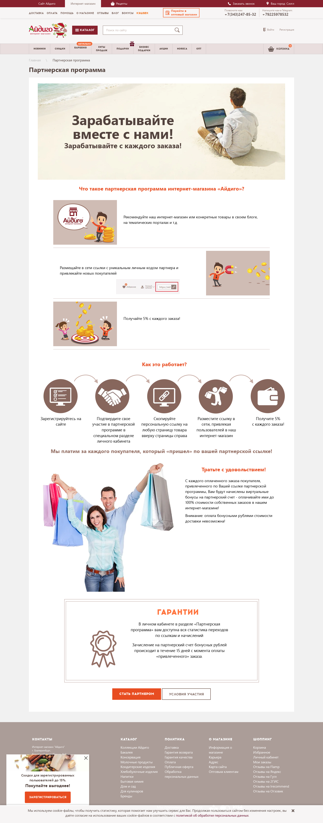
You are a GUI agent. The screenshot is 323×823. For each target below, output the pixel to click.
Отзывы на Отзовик (268, 791)
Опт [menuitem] (198, 49)
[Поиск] (178, 30)
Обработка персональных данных (181, 774)
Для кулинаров (132, 791)
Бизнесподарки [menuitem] (144, 48)
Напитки (127, 776)
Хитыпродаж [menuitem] (101, 48)
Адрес (213, 762)
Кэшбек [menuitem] (142, 13)
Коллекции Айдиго (135, 747)
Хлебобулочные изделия (139, 771)
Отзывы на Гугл (265, 776)
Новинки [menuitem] (40, 49)
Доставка (172, 747)
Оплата (170, 762)
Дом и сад (128, 786)
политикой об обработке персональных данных (212, 815)
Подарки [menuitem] (125, 47)
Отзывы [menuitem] (103, 13)
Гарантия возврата (179, 752)
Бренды (126, 796)
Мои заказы (262, 762)
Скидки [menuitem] (60, 49)
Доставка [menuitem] (36, 13)
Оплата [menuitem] (52, 13)
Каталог (84, 30)
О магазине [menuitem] (85, 13)
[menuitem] (80, 49)
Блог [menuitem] (115, 13)
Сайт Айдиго (46, 3)
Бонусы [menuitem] (127, 13)
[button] (181, 12)
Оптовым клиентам (223, 771)
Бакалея (127, 752)
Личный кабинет (266, 757)
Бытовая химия (132, 781)
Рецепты (119, 3)
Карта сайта (218, 766)
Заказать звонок (241, 3)
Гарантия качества (178, 757)
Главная (35, 60)
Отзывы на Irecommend (271, 786)
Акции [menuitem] (163, 49)
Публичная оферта (179, 766)
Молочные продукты (137, 762)
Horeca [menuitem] (182, 49)
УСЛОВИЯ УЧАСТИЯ (186, 694)
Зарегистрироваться (47, 797)
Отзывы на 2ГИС (266, 781)
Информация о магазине (220, 749)
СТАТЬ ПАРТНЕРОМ (136, 693)
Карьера (215, 757)
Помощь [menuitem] (66, 13)
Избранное (261, 752)
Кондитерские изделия (138, 766)
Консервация (130, 757)
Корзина (259, 747)
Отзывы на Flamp (266, 766)
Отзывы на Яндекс (267, 771)
